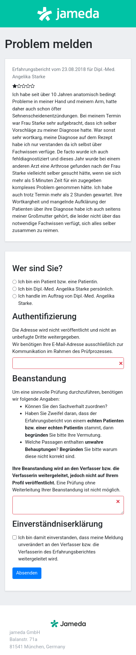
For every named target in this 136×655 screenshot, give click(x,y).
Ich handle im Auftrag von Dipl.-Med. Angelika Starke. (66, 299)
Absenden (27, 573)
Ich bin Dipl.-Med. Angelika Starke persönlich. (66, 289)
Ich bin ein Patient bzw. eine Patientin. (58, 282)
